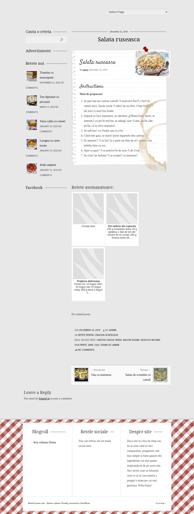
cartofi (101, 340)
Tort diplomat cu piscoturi (49, 99)
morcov (145, 340)
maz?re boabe (131, 340)
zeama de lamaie (109, 345)
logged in (44, 398)
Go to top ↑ (161, 503)
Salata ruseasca (119, 39)
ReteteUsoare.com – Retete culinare (55, 13)
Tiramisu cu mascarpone (47, 75)
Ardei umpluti (48, 164)
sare (90, 345)
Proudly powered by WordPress (75, 503)
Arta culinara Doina (44, 442)
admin (85, 69)
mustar (156, 340)
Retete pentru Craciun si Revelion (98, 335)
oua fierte (81, 345)
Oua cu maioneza (101, 374)
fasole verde (114, 340)
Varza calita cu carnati (52, 121)
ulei (97, 345)
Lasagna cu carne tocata (50, 143)
